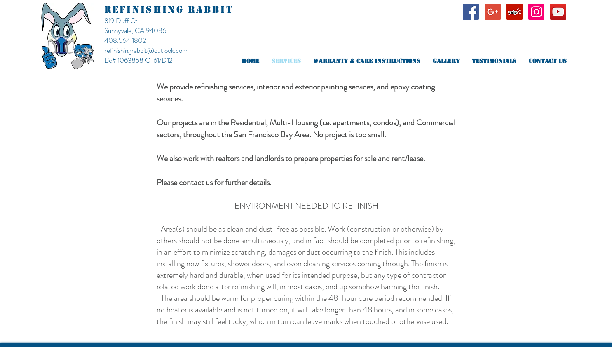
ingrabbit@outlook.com (156, 50)
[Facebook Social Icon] (471, 12)
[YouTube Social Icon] (558, 12)
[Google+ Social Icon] (493, 12)
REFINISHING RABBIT (169, 10)
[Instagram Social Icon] (536, 12)
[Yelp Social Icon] (514, 12)
